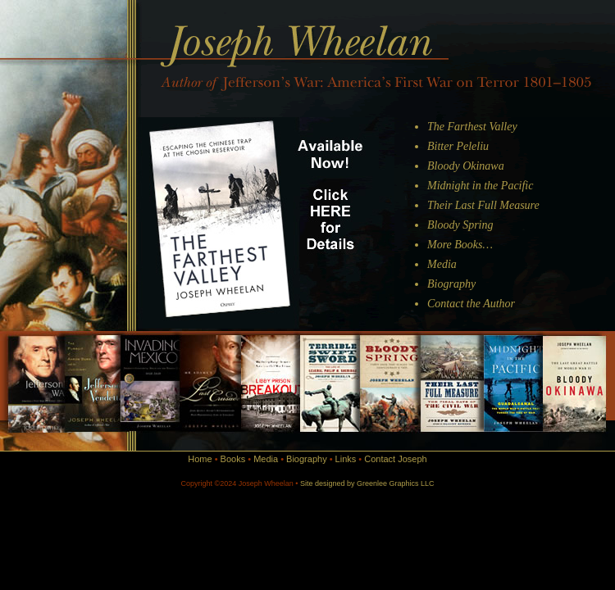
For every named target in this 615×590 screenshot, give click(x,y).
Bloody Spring (460, 225)
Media (442, 264)
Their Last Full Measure (483, 205)
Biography (451, 284)
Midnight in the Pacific (480, 185)
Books (233, 459)
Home (200, 459)
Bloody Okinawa (465, 166)
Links (346, 459)
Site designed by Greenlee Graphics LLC (367, 483)
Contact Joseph (395, 459)
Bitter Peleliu (458, 146)
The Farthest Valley (472, 126)
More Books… (460, 244)
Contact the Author (471, 303)
